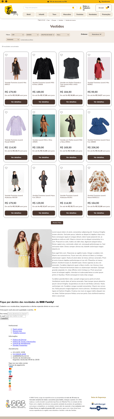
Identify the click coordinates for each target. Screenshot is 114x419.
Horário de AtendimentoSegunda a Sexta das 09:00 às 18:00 (26, 359)
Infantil (41, 14)
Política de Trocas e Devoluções (24, 342)
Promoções (106, 14)
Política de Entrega (19, 340)
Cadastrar (4, 318)
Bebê (29, 14)
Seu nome (3, 314)
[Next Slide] (66, 1)
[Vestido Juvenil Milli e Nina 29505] (43, 135)
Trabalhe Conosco (19, 333)
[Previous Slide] (49, 1)
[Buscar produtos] (73, 8)
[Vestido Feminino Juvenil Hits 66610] (16, 79)
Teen (54, 14)
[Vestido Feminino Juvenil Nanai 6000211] (98, 191)
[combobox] (50, 8)
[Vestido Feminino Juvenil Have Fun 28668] (98, 135)
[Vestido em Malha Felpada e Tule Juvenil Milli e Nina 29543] (71, 79)
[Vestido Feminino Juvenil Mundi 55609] (16, 135)
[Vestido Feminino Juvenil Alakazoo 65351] (71, 191)
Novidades (93, 14)
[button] (18, 34)
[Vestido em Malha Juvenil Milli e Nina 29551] (71, 135)
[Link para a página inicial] (41, 20)
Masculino (67, 14)
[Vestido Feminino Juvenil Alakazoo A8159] (16, 191)
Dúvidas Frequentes (20, 345)
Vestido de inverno (71, 20)
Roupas (54, 20)
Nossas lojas (17, 331)
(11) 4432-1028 (19, 352)
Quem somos (17, 329)
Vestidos (61, 20)
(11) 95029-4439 (19, 354)
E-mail (2, 316)
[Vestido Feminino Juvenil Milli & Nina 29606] (43, 79)
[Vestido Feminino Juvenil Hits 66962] (98, 79)
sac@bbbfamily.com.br (21, 356)
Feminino (80, 14)
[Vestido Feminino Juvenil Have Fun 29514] (43, 191)
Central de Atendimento (21, 343)
